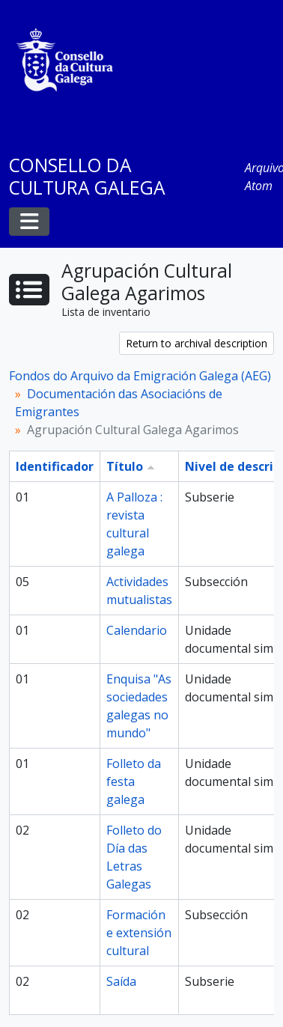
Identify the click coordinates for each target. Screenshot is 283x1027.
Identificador (55, 466)
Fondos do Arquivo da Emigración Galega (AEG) (140, 376)
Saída (121, 981)
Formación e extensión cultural (138, 932)
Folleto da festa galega (133, 781)
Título (124, 466)
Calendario (136, 630)
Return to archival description (196, 343)
